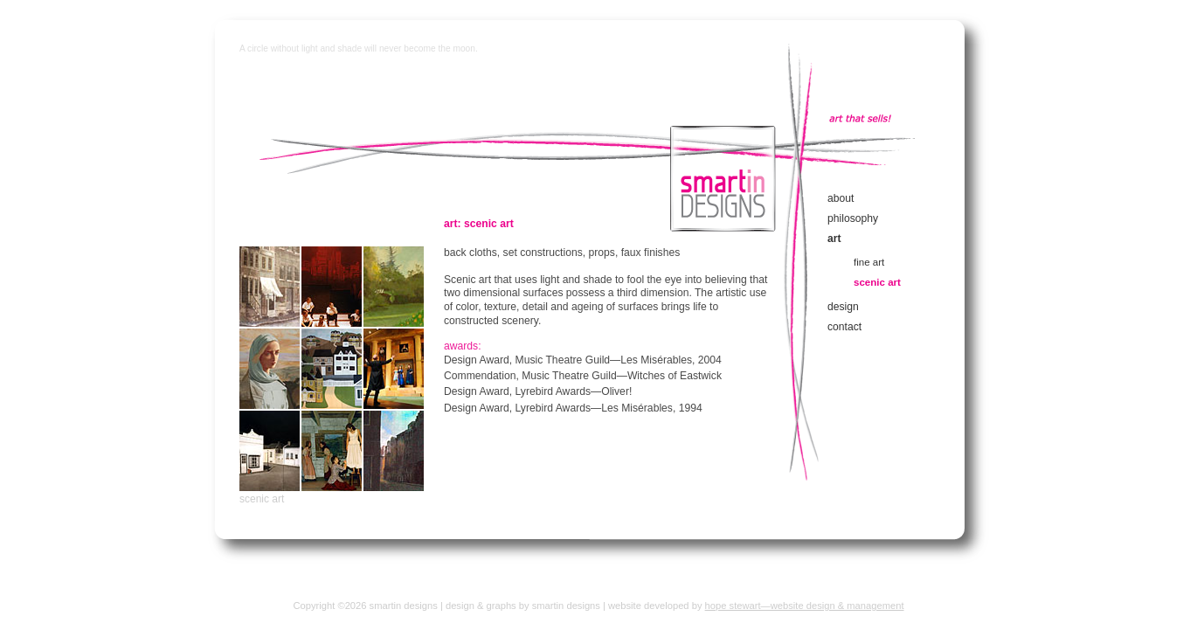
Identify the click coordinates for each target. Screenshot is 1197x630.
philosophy (852, 218)
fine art (869, 262)
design (843, 307)
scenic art (261, 499)
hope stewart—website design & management (804, 605)
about (840, 198)
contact (844, 327)
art (834, 238)
